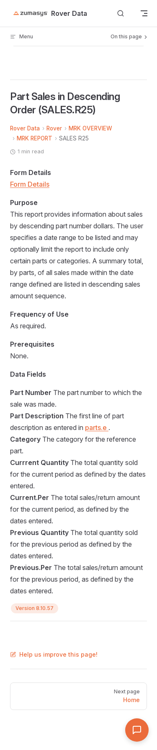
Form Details (29, 184)
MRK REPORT (34, 138)
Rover (54, 128)
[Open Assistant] (137, 730)
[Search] (121, 13)
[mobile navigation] (144, 13)
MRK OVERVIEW (90, 128)
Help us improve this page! (54, 654)
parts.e (96, 427)
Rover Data (25, 128)
